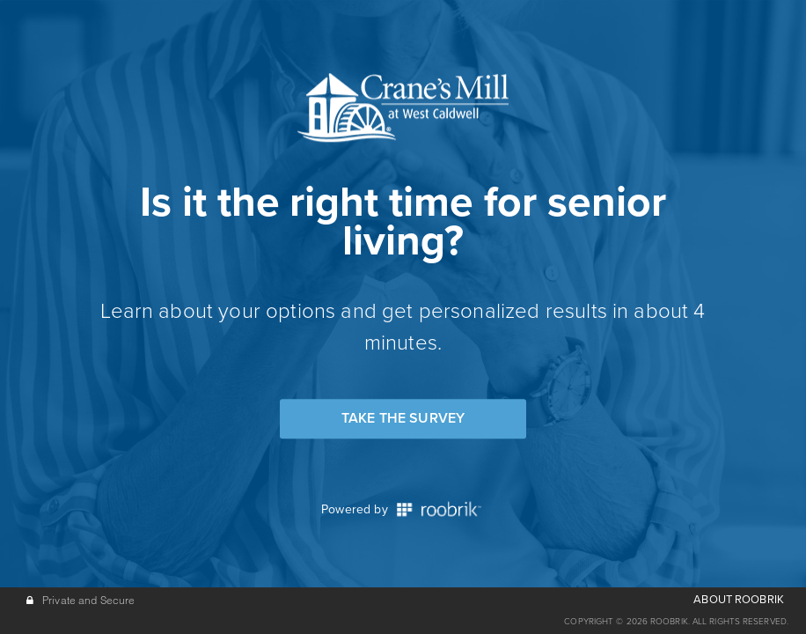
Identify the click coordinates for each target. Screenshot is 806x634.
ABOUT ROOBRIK (738, 600)
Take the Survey (403, 418)
